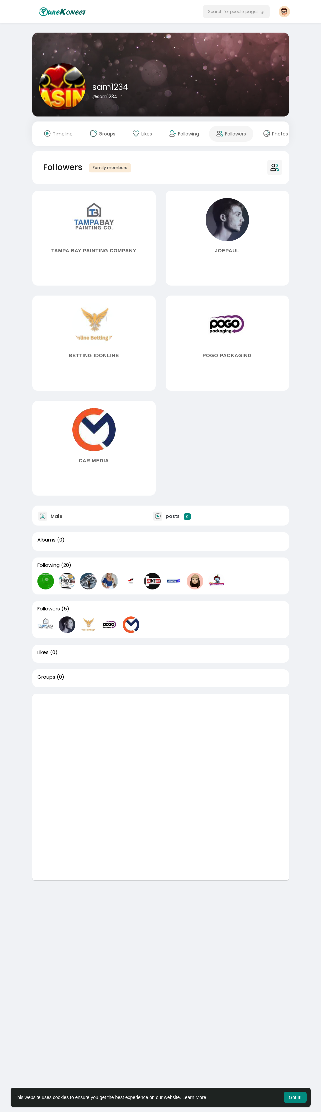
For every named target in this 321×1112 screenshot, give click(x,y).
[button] (236, 11)
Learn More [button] (194, 1097)
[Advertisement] (160, 740)
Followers (48, 608)
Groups (46, 677)
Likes (43, 652)
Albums (46, 540)
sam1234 (110, 87)
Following (48, 565)
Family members (110, 167)
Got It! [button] (295, 1097)
